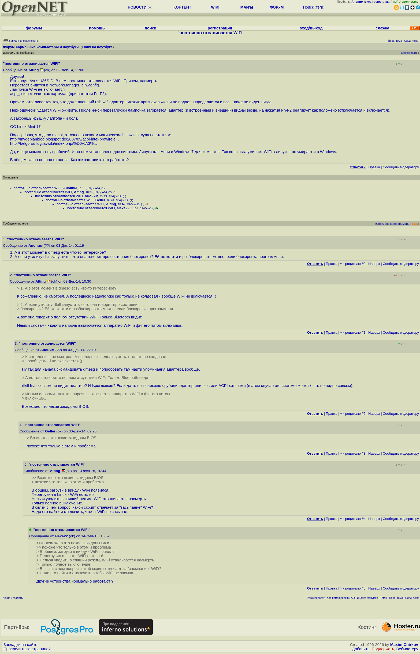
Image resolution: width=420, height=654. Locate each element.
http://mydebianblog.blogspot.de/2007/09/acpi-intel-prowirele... (64, 139)
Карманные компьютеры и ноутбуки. (48, 47)
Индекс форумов (367, 597)
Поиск (308, 7)
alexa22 (123, 208)
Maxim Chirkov (404, 644)
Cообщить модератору (401, 167)
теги (319, 7)
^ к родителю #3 (353, 453)
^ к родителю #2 (353, 414)
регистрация (382, 1)
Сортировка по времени (393, 223)
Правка (374, 167)
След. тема (412, 597)
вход (368, 1)
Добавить (361, 649)
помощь (97, 28)
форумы (33, 28)
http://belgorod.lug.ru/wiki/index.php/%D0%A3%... (53, 143)
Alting (33, 70)
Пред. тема (396, 597)
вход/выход (310, 28)
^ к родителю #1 (353, 332)
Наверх (374, 264)
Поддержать (383, 649)
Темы (383, 597)
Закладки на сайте (20, 644)
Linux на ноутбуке (97, 47)
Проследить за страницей (27, 649)
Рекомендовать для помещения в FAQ (331, 597)
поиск (150, 28)
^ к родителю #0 (353, 264)
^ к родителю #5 (353, 588)
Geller (100, 200)
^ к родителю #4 (353, 519)
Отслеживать (409, 52)
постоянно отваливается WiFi (37, 188)
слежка (382, 28)
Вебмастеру (407, 649)
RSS (415, 223)
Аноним (70, 188)
